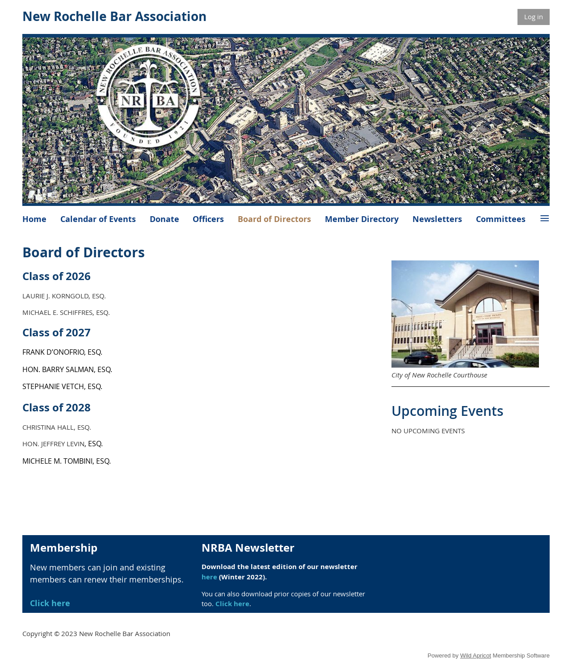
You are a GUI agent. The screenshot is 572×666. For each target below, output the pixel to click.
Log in (533, 16)
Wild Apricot (475, 655)
